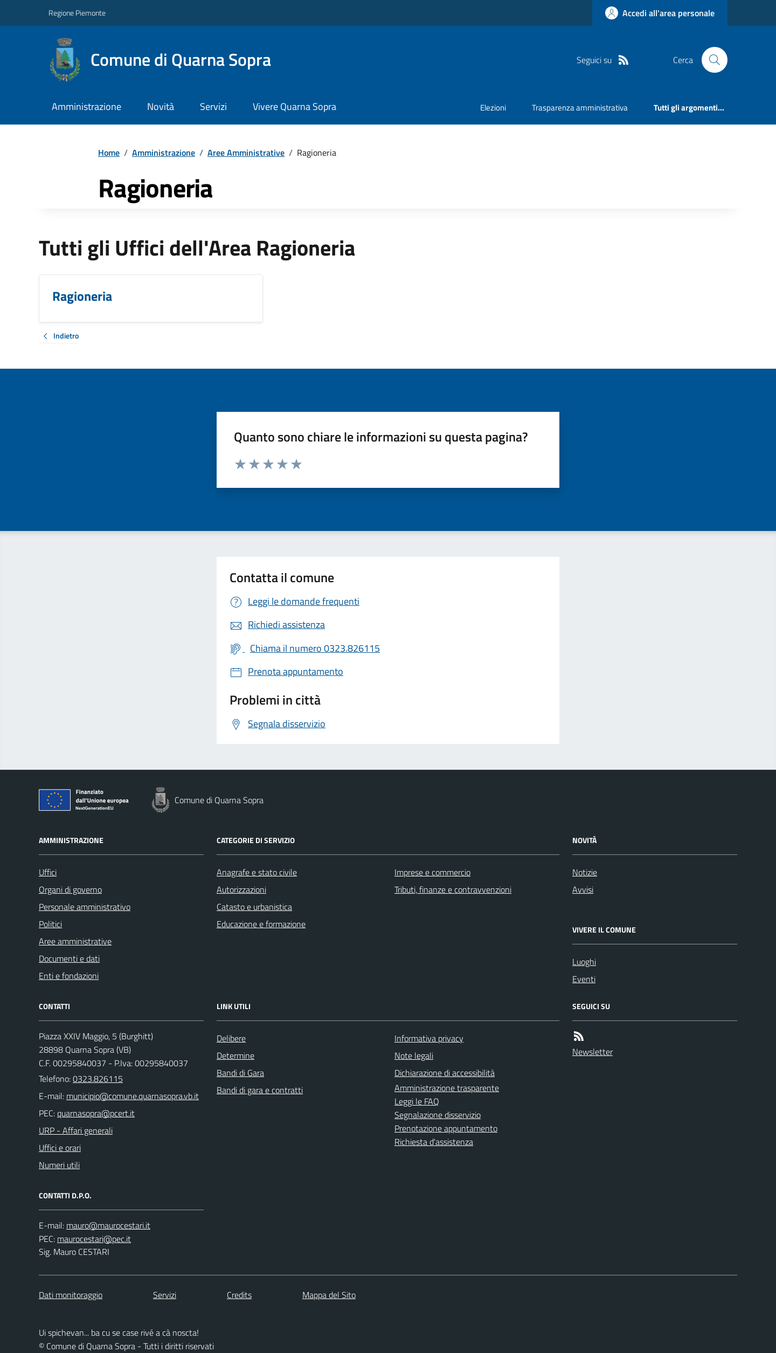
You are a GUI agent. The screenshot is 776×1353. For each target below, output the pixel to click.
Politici (50, 923)
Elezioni (493, 107)
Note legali (413, 1055)
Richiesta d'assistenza (433, 1141)
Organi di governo (70, 889)
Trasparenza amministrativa (580, 107)
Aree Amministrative (246, 152)
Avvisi (582, 889)
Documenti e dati (69, 958)
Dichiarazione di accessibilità (444, 1072)
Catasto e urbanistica (254, 906)
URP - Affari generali (76, 1130)
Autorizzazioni (241, 889)
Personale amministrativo (84, 906)
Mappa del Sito (329, 1294)
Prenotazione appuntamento (445, 1128)
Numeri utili (59, 1164)
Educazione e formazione (261, 923)
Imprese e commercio (432, 872)
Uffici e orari (60, 1147)
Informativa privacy (428, 1038)
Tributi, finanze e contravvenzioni (452, 889)
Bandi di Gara (240, 1072)
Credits (239, 1294)
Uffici (48, 872)
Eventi (583, 978)
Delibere (231, 1038)
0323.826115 (98, 1078)
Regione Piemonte (77, 12)
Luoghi (584, 961)
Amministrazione (86, 106)
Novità (160, 106)
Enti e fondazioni (69, 975)
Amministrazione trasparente (446, 1087)
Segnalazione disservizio (437, 1114)
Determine (235, 1055)
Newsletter (592, 1051)
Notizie (584, 872)
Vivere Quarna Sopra (294, 106)
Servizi (213, 106)
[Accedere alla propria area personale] (660, 13)
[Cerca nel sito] (710, 60)
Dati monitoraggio (70, 1294)
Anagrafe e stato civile (257, 872)
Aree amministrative (75, 941)
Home (109, 152)
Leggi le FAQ (416, 1101)
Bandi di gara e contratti (260, 1089)
